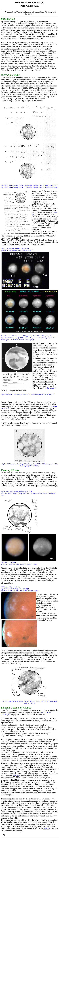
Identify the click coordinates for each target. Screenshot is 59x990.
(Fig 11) (46, 829)
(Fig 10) (16, 776)
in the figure (50, 388)
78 (8, 409)
